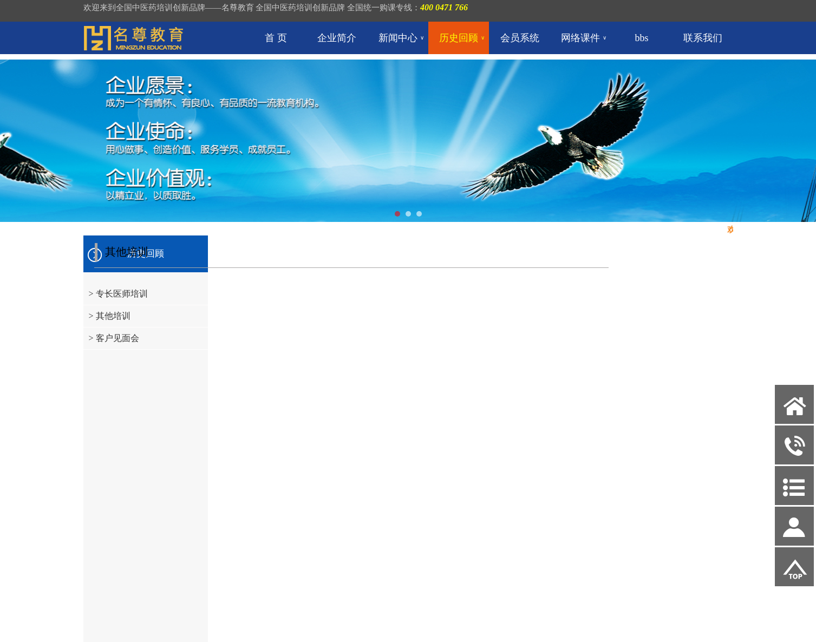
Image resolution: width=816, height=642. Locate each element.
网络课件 (583, 38)
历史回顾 (462, 38)
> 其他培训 (109, 315)
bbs (642, 37)
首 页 (276, 37)
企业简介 (336, 37)
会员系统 (519, 37)
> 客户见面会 (114, 338)
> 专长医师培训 (118, 293)
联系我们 (702, 37)
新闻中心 (401, 38)
